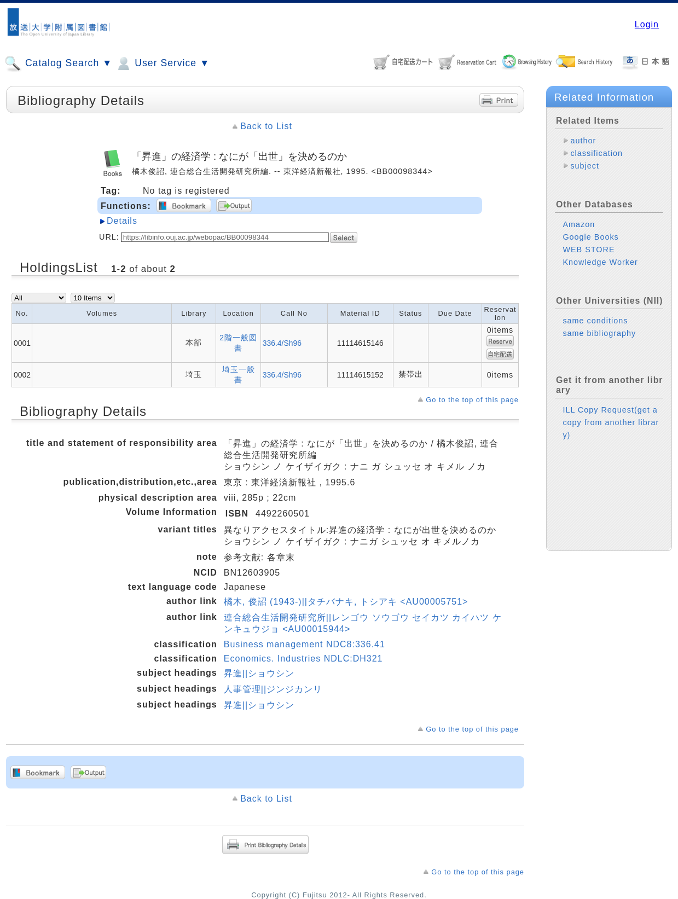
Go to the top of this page (472, 400)
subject (584, 165)
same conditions (595, 320)
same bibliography (599, 333)
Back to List (266, 126)
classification (596, 153)
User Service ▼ (162, 63)
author (583, 140)
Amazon (579, 224)
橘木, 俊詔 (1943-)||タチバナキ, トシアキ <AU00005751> (346, 601)
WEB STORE (589, 249)
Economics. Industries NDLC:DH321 (303, 658)
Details (122, 220)
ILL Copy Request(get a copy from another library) (611, 422)
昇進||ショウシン (259, 673)
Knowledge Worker (600, 262)
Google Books (590, 237)
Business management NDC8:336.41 (304, 644)
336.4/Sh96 (282, 343)
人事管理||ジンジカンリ (273, 689)
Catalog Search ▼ (58, 63)
